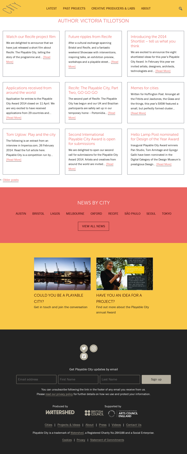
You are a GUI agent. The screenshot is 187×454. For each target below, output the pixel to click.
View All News (93, 226)
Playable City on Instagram (94, 348)
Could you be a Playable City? (62, 273)
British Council (94, 413)
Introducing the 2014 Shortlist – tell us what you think (153, 41)
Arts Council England (123, 413)
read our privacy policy (59, 394)
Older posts (11, 180)
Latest (51, 8)
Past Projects (74, 8)
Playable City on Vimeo (84, 356)
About (146, 8)
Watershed (60, 412)
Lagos (55, 213)
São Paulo (132, 213)
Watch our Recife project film (31, 36)
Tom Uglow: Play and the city (31, 134)
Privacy (81, 440)
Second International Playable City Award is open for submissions (91, 139)
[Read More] (163, 71)
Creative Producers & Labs (113, 8)
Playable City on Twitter (84, 348)
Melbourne (75, 213)
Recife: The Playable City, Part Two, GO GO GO (93, 90)
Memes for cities (145, 88)
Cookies (67, 440)
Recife (113, 213)
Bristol (38, 213)
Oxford (96, 213)
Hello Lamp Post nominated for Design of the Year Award (155, 136)
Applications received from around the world (28, 90)
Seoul (151, 213)
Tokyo (166, 213)
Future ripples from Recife (90, 36)
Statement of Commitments (107, 440)
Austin (21, 213)
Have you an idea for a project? (124, 273)
